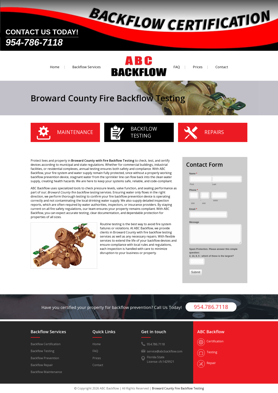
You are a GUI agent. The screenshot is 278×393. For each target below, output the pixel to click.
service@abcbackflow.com (165, 351)
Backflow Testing (144, 132)
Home (54, 67)
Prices (198, 67)
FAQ (176, 67)
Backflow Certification (46, 344)
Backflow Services (86, 67)
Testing (212, 352)
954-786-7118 (34, 41)
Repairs (214, 132)
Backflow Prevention (45, 358)
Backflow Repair (42, 365)
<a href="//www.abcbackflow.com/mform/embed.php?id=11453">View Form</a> (215, 223)
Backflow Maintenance (46, 373)
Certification (215, 341)
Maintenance (75, 132)
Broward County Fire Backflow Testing (178, 388)
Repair (211, 363)
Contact (221, 67)
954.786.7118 (211, 307)
